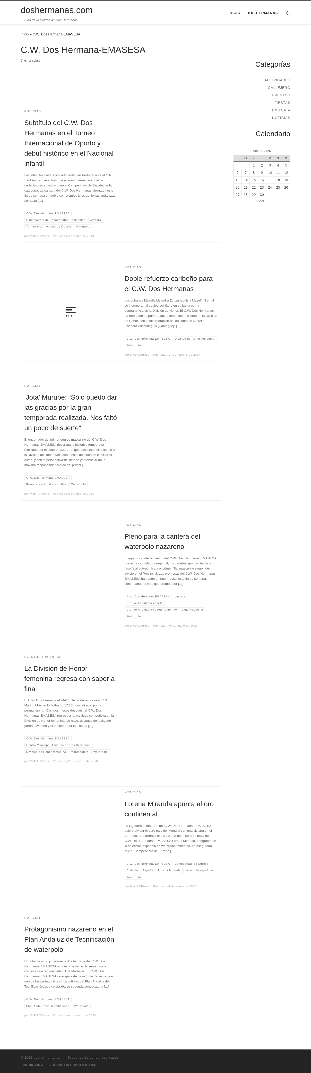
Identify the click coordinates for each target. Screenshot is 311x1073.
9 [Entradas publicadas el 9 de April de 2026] (262, 173)
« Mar (260, 201)
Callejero (279, 88)
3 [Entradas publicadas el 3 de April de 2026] (270, 165)
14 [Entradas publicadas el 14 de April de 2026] (246, 180)
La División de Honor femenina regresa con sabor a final (69, 679)
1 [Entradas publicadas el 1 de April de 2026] (254, 165)
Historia (281, 110)
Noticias (281, 118)
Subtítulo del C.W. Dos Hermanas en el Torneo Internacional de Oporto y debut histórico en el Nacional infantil (68, 143)
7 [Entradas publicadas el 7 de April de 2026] (246, 173)
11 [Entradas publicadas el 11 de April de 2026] (278, 173)
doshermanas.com (48, 1057)
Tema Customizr (85, 1064)
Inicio (25, 34)
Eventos (281, 95)
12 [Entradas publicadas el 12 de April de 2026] (286, 173)
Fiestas (282, 103)
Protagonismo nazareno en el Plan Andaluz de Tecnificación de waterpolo (69, 939)
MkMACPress (39, 236)
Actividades (277, 80)
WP (43, 1064)
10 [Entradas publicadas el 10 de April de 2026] (270, 173)
